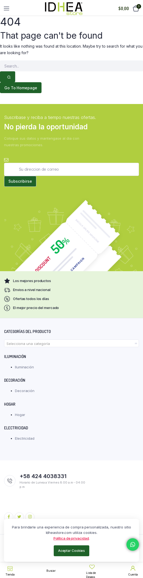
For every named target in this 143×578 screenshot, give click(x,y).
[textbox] (71, 343)
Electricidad (24, 438)
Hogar (20, 414)
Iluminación (24, 367)
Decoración (24, 391)
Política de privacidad (71, 538)
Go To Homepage (20, 87)
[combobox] (71, 343)
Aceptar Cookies (71, 551)
